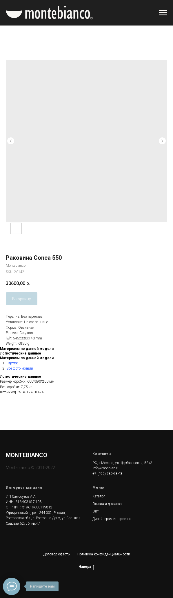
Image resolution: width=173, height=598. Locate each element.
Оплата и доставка (107, 504)
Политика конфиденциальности (103, 554)
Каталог (98, 496)
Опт (95, 511)
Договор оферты (56, 554)
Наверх (86, 567)
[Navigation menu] (163, 13)
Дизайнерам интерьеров (111, 519)
